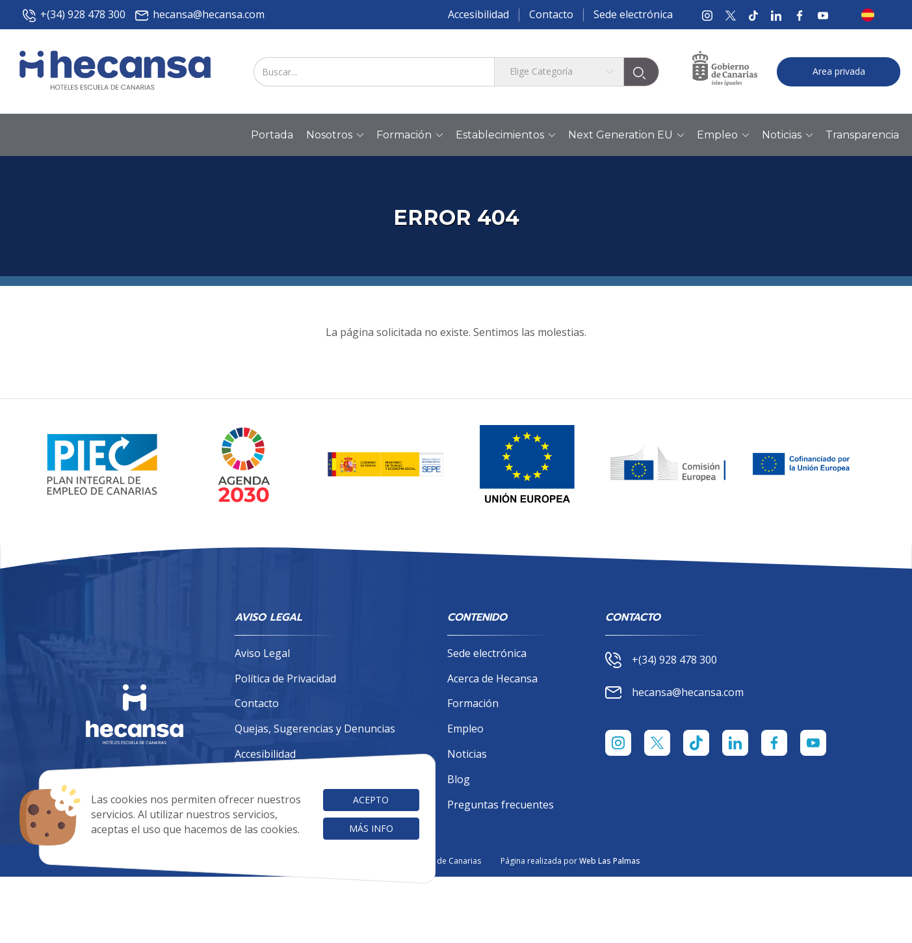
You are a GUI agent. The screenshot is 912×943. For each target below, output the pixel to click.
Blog (458, 779)
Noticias (467, 754)
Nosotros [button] (334, 135)
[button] (871, 15)
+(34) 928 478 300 (74, 14)
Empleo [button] (723, 135)
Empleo (465, 728)
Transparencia (862, 135)
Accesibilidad (478, 14)
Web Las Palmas (609, 860)
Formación (473, 703)
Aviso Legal (262, 653)
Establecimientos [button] (505, 135)
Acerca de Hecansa (492, 678)
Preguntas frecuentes (500, 804)
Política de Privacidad (285, 678)
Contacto (551, 14)
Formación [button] (409, 135)
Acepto (371, 800)
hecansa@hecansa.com (200, 14)
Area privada (839, 71)
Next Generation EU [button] (626, 135)
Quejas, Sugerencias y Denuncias (315, 728)
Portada (272, 135)
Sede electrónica (633, 14)
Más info (371, 828)
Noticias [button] (787, 135)
